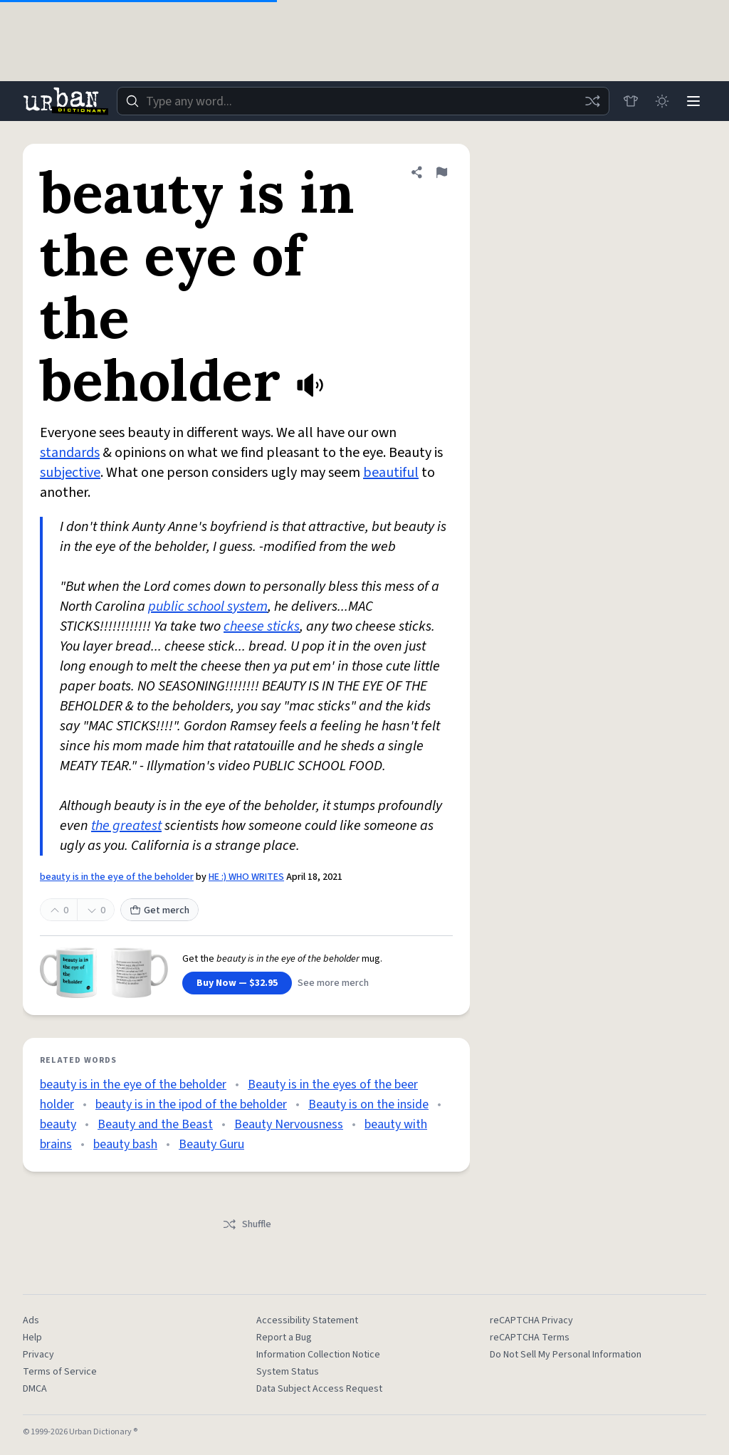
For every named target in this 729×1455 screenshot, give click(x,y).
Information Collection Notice (318, 1355)
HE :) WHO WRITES (246, 877)
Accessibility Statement (307, 1320)
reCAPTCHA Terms (530, 1337)
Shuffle (246, 1224)
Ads (31, 1320)
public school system (208, 606)
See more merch (333, 983)
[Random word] (592, 101)
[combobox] (363, 101)
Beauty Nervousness (288, 1124)
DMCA (35, 1389)
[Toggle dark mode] (662, 101)
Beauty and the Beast (155, 1124)
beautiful (391, 473)
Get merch (159, 910)
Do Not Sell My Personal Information (565, 1355)
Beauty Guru (211, 1144)
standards (70, 453)
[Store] (631, 101)
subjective (70, 473)
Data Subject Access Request (319, 1389)
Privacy (38, 1355)
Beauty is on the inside (368, 1104)
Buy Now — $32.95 (237, 983)
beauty (58, 1124)
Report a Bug (284, 1337)
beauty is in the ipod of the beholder (191, 1104)
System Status (287, 1372)
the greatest (126, 826)
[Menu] (693, 101)
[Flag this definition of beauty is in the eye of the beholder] (441, 172)
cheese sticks (262, 626)
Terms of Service (60, 1372)
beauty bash (125, 1144)
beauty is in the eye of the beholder (117, 877)
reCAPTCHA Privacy (531, 1320)
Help (32, 1337)
